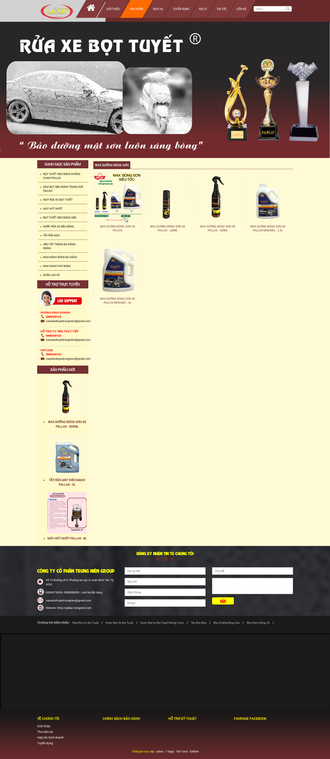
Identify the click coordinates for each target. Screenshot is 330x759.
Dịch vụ (158, 9)
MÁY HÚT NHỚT (52, 208)
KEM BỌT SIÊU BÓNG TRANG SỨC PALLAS (63, 188)
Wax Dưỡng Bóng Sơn (226, 623)
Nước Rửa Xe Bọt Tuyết (120, 623)
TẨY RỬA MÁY (51, 235)
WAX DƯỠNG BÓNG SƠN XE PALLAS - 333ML (217, 228)
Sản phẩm (136, 9)
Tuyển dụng (181, 9)
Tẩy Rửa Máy (198, 623)
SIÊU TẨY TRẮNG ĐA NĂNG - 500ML (60, 246)
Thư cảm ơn (45, 732)
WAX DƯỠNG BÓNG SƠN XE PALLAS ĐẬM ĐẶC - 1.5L (267, 228)
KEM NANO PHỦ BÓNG (57, 266)
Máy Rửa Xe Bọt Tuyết (85, 623)
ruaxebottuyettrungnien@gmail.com (68, 600)
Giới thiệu (113, 9)
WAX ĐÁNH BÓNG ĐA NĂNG (60, 257)
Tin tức (221, 9)
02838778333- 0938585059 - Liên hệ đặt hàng (74, 592)
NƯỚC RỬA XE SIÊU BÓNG (58, 226)
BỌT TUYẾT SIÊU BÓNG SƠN (59, 217)
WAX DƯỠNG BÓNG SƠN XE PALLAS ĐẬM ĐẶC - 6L (117, 300)
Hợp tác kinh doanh (50, 737)
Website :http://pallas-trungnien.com (68, 608)
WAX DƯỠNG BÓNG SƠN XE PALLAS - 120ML (167, 228)
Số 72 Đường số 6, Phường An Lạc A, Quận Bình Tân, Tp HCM (80, 582)
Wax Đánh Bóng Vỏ (258, 623)
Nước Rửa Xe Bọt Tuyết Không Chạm (162, 623)
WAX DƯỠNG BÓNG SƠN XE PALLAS (117, 228)
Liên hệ (241, 9)
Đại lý (203, 9)
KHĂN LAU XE (51, 275)
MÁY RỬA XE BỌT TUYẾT (58, 199)
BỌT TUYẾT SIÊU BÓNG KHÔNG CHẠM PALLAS (61, 176)
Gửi (223, 601)
